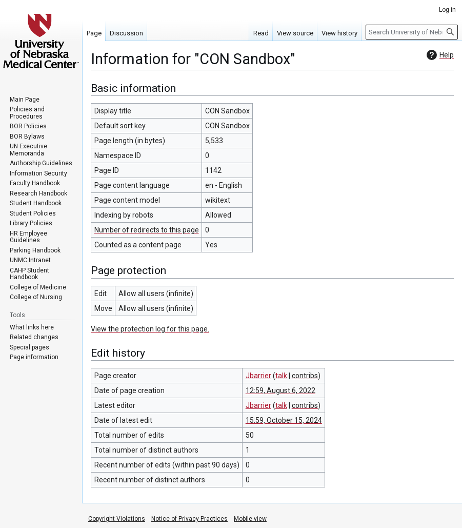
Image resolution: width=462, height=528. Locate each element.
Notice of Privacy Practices (189, 518)
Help (439, 55)
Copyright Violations (116, 518)
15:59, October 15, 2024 (284, 420)
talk (281, 375)
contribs (305, 375)
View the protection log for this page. (150, 329)
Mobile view (250, 518)
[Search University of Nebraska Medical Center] (412, 32)
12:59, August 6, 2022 (280, 390)
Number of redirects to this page (146, 230)
